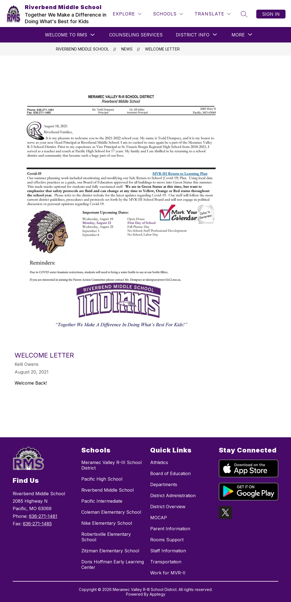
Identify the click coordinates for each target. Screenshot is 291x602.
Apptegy (157, 594)
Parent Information (170, 528)
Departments (163, 484)
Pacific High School (101, 479)
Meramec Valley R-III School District (111, 465)
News (127, 49)
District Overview (167, 506)
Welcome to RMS (66, 35)
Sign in (271, 14)
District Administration (173, 495)
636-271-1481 (43, 516)
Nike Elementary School (106, 523)
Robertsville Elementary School (106, 536)
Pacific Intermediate (101, 501)
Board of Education (170, 473)
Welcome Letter (162, 49)
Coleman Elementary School (111, 512)
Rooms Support (167, 539)
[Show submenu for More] (238, 34)
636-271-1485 (37, 523)
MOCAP (158, 517)
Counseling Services (136, 35)
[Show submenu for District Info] (192, 34)
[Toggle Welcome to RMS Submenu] (92, 35)
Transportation (165, 561)
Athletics (159, 462)
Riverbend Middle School (82, 49)
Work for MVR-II (167, 573)
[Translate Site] (212, 13)
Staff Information (168, 550)
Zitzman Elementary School (110, 550)
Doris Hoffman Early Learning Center (112, 564)
